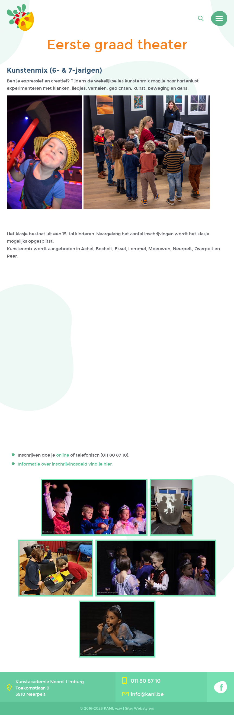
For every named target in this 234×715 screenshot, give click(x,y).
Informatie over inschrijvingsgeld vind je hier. (65, 464)
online (62, 455)
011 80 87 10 (146, 681)
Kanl (20, 17)
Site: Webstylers (139, 708)
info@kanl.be (147, 694)
